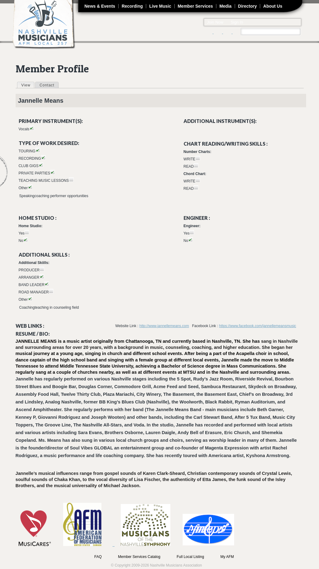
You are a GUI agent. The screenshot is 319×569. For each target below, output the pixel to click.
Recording (132, 6)
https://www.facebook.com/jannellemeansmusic (257, 326)
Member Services (195, 6)
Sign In (237, 22)
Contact (47, 85)
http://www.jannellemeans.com (164, 326)
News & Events (100, 6)
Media (225, 6)
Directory (247, 6)
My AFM (227, 557)
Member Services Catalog (139, 557)
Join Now (215, 22)
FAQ (98, 557)
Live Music (160, 6)
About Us (272, 6)
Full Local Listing (190, 557)
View (27, 84)
